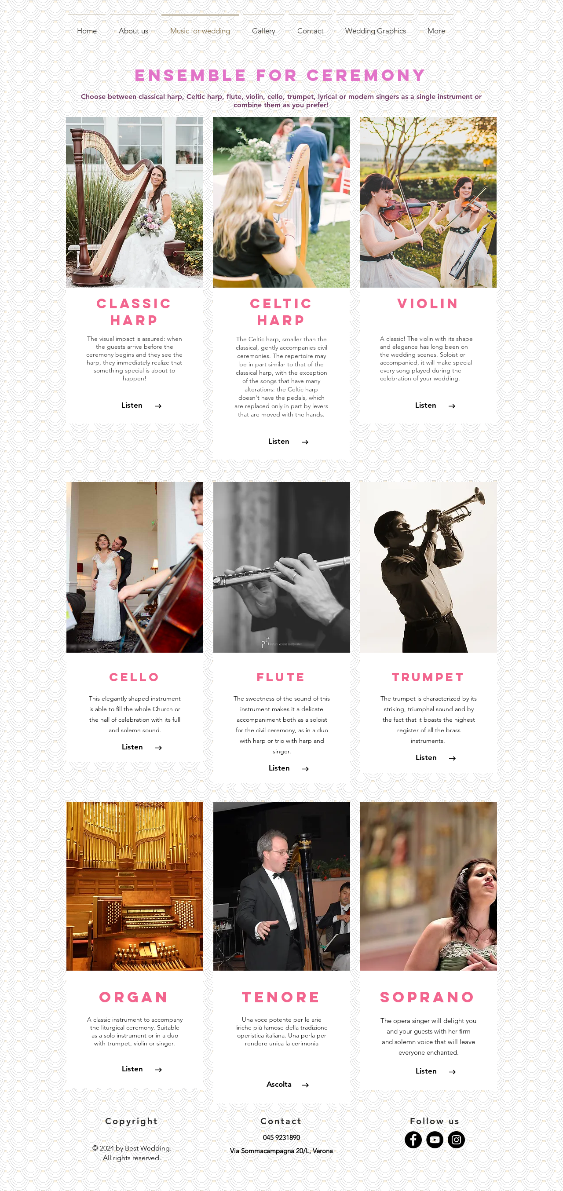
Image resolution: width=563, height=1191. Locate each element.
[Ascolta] (279, 1084)
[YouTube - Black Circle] (434, 1139)
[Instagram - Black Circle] (456, 1139)
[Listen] (132, 405)
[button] (132, 747)
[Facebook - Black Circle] (413, 1139)
